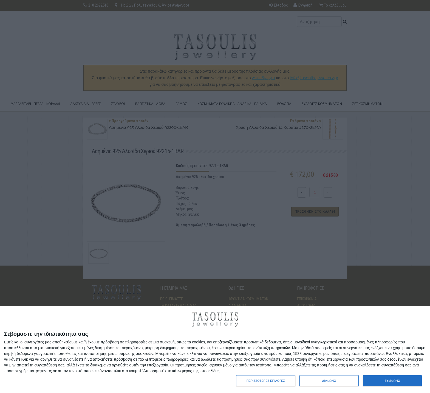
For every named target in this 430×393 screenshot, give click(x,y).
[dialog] (215, 349)
